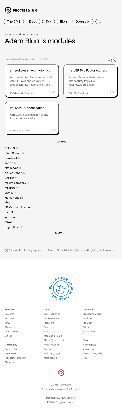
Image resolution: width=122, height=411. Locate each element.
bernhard (12, 158)
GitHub (8, 335)
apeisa (10, 192)
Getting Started (52, 314)
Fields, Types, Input (54, 340)
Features (9, 314)
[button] (112, 60)
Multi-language (52, 353)
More (60, 233)
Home (8, 34)
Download (83, 21)
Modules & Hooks (53, 335)
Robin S (11, 148)
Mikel (10, 222)
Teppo (10, 163)
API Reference (51, 318)
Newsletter (10, 353)
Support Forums (13, 349)
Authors (34, 34)
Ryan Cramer (14, 153)
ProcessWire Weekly (15, 357)
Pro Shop (88, 322)
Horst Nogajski (15, 197)
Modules (20, 34)
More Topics (50, 357)
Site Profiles (89, 331)
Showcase (10, 327)
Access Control (52, 344)
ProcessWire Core (92, 314)
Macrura (11, 187)
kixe (9, 202)
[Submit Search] (98, 21)
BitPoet (11, 178)
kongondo (12, 217)
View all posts (90, 349)
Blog (63, 21)
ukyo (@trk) (13, 227)
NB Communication (18, 207)
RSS (85, 357)
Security (48, 349)
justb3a (11, 212)
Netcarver (13, 168)
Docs (33, 21)
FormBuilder (76, 250)
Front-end (49, 322)
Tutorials (48, 331)
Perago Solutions (64, 402)
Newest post (89, 344)
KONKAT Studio (65, 397)
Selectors (49, 327)
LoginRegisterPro (97, 250)
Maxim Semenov (17, 183)
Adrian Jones (15, 173)
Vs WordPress (12, 331)
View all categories (92, 353)
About (8, 322)
